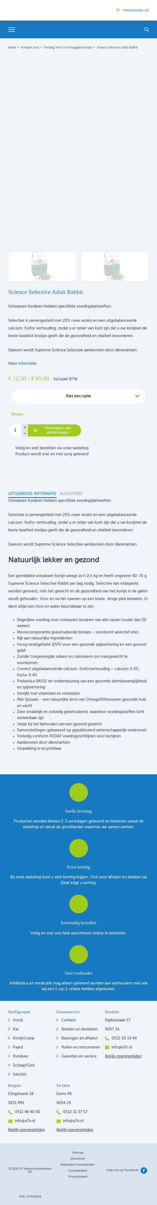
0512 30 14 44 (124, 1038)
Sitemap (78, 1152)
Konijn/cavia (23, 1038)
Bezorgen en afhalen (79, 1038)
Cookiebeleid (77, 1170)
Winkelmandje (136, 10)
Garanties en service (79, 1056)
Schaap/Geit (24, 1065)
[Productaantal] (15, 430)
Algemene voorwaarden (78, 1164)
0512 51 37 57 (75, 1112)
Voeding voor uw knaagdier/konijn (68, 47)
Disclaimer (77, 1158)
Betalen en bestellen (79, 1029)
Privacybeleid (77, 1176)
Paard (18, 1047)
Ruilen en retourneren (80, 1047)
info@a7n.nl (122, 1047)
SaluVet (19, 1074)
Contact (68, 1020)
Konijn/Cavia (30, 47)
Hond (18, 1020)
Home (12, 47)
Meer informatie (22, 364)
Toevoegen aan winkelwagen (57, 430)
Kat (16, 1029)
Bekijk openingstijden (123, 1056)
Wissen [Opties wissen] (17, 414)
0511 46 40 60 (27, 1112)
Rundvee (20, 1056)
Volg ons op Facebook (122, 1170)
